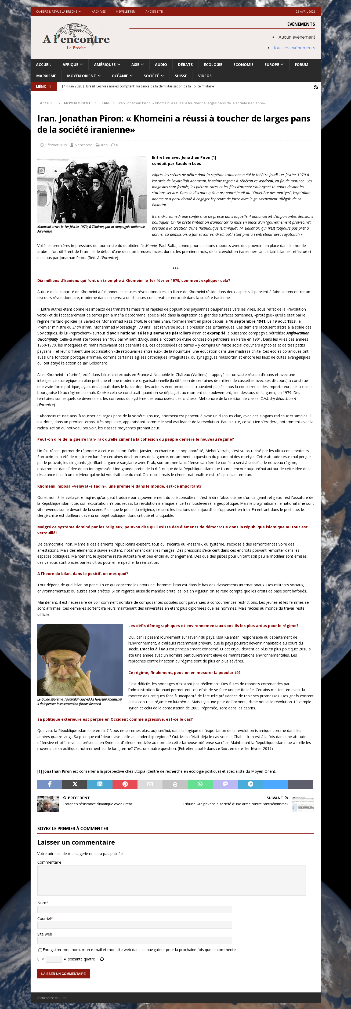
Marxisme (46, 75)
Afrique (70, 64)
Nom (41, 901)
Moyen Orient (81, 75)
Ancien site (154, 11)
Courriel (44, 917)
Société (151, 75)
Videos (205, 75)
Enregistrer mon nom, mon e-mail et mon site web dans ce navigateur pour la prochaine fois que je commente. (140, 948)
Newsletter (125, 11)
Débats (185, 64)
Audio (161, 64)
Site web (44, 933)
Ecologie (213, 64)
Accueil (44, 64)
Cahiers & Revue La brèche (56, 11)
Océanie (120, 75)
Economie (243, 64)
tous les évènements (294, 47)
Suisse (181, 75)
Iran (104, 144)
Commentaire (49, 861)
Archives (99, 11)
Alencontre (83, 144)
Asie (135, 64)
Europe (272, 64)
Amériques (105, 64)
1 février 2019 (56, 144)
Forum (301, 64)
